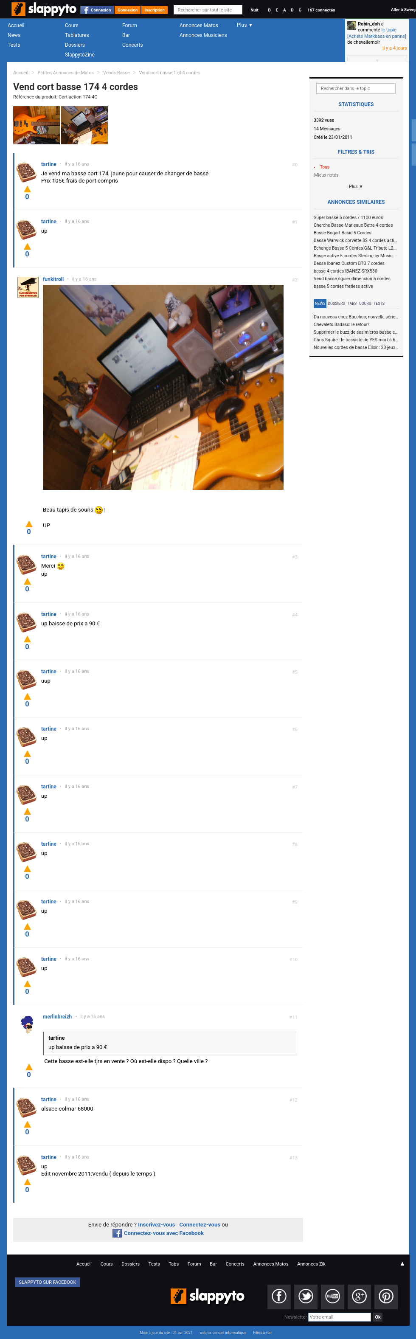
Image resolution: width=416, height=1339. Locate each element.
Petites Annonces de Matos (65, 73)
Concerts (132, 45)
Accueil (16, 25)
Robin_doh (369, 24)
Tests (14, 45)
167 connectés (321, 10)
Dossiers (75, 45)
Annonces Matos (199, 25)
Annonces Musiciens (203, 35)
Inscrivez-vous (156, 1224)
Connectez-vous (200, 1224)
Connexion (101, 10)
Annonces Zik (311, 1264)
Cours (72, 25)
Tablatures (77, 35)
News (14, 35)
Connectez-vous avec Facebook (158, 1233)
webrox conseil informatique (223, 1333)
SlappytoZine (80, 55)
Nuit (254, 10)
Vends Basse (116, 73)
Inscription (154, 10)
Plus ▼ (356, 186)
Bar (126, 35)
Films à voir (262, 1333)
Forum (129, 25)
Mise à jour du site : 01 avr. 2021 (166, 1333)
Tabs (352, 303)
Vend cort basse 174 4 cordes (169, 73)
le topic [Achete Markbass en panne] (376, 33)
